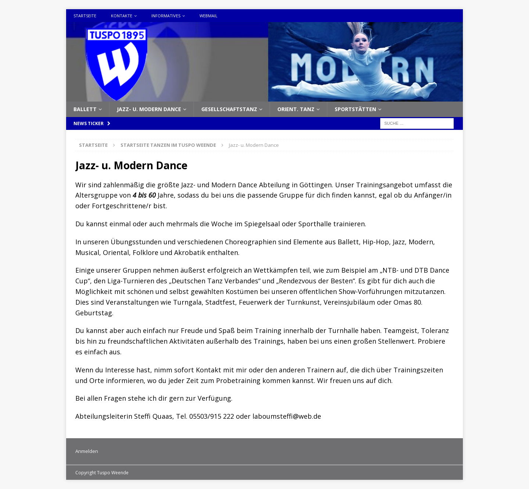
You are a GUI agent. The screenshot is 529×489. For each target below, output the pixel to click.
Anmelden (86, 451)
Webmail (208, 15)
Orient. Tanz (295, 109)
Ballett (85, 109)
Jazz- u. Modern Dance (149, 109)
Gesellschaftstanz (229, 109)
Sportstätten (355, 109)
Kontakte (121, 15)
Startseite (84, 15)
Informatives (165, 15)
